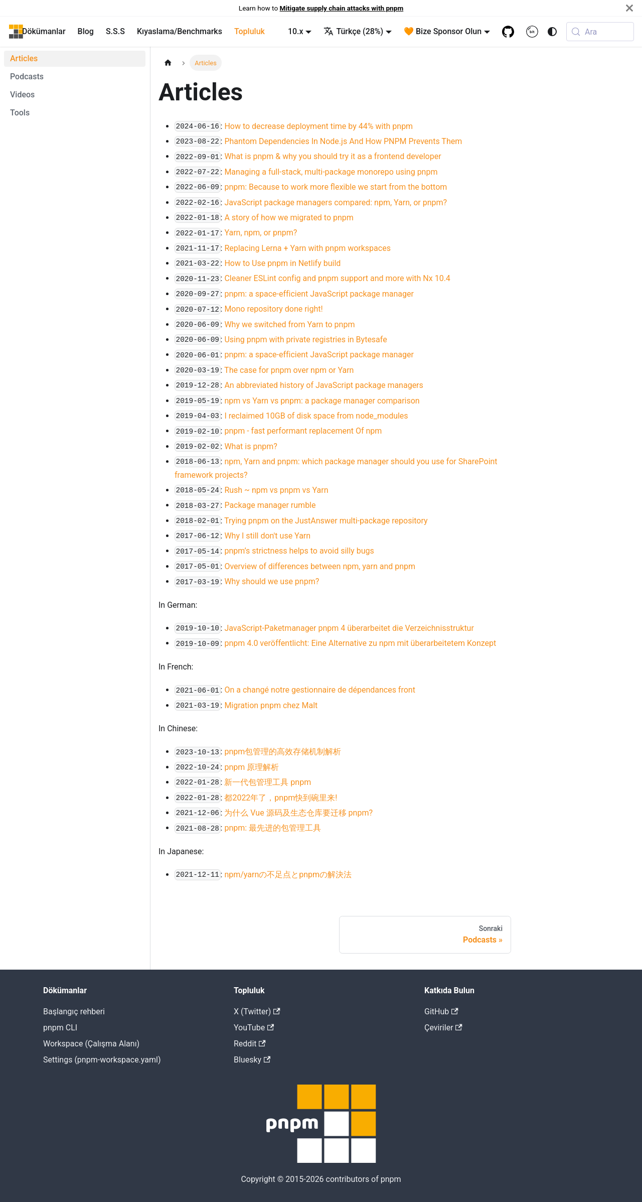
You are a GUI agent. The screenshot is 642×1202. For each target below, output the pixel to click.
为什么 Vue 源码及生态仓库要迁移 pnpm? (298, 813)
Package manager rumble (269, 505)
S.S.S (115, 31)
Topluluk (249, 31)
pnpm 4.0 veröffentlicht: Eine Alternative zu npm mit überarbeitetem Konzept (360, 643)
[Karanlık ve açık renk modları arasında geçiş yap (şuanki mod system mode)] (552, 32)
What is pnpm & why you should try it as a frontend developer (332, 156)
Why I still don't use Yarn (267, 536)
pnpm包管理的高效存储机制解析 (282, 751)
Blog (86, 31)
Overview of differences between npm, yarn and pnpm (319, 566)
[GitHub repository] (508, 32)
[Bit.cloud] (532, 32)
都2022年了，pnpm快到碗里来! (280, 798)
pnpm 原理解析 (251, 767)
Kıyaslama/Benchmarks (179, 31)
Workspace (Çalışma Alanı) (91, 1043)
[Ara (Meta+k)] (600, 31)
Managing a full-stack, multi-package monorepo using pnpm (330, 172)
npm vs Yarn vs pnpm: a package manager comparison (321, 401)
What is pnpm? (250, 446)
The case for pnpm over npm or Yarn (289, 370)
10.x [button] (295, 31)
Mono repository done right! (273, 309)
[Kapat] (629, 8)
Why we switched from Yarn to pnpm (289, 324)
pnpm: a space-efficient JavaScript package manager (318, 294)
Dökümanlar (44, 31)
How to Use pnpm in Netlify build (282, 263)
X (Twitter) (257, 1011)
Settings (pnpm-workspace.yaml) (101, 1059)
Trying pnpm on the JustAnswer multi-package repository (326, 520)
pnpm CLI (60, 1027)
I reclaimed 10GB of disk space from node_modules (316, 416)
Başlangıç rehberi (74, 1011)
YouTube (254, 1027)
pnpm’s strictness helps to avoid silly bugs (299, 551)
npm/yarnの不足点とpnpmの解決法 (288, 874)
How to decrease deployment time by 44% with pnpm (318, 126)
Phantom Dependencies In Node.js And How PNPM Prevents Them (343, 141)
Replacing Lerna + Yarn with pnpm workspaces (307, 248)
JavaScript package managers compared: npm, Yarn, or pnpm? (335, 202)
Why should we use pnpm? (271, 581)
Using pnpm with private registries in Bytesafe (305, 339)
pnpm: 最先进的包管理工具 (272, 828)
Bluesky (252, 1059)
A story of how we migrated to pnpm (288, 217)
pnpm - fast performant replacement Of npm (303, 431)
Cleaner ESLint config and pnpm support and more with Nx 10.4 (337, 278)
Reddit (250, 1043)
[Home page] (168, 62)
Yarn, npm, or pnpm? (260, 232)
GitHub (441, 1011)
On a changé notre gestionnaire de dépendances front (319, 690)
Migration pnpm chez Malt (270, 705)
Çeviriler (443, 1027)
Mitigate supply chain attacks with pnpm (342, 8)
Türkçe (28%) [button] (353, 31)
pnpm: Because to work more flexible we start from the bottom (335, 187)
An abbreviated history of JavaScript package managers (323, 385)
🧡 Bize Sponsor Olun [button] (443, 31)
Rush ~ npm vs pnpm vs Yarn (276, 490)
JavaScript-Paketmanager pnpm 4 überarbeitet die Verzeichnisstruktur (348, 628)
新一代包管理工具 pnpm (267, 782)
